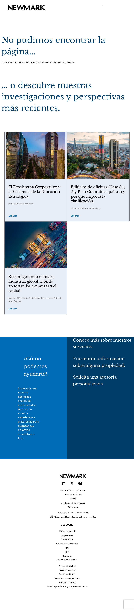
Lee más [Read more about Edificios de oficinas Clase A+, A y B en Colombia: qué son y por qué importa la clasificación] (75, 216)
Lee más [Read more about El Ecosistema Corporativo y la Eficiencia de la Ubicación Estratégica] (12, 216)
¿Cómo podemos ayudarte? (35, 366)
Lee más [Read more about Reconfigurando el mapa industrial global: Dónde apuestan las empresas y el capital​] (12, 309)
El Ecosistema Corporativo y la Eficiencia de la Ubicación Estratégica (34, 192)
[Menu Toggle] (102, 6)
